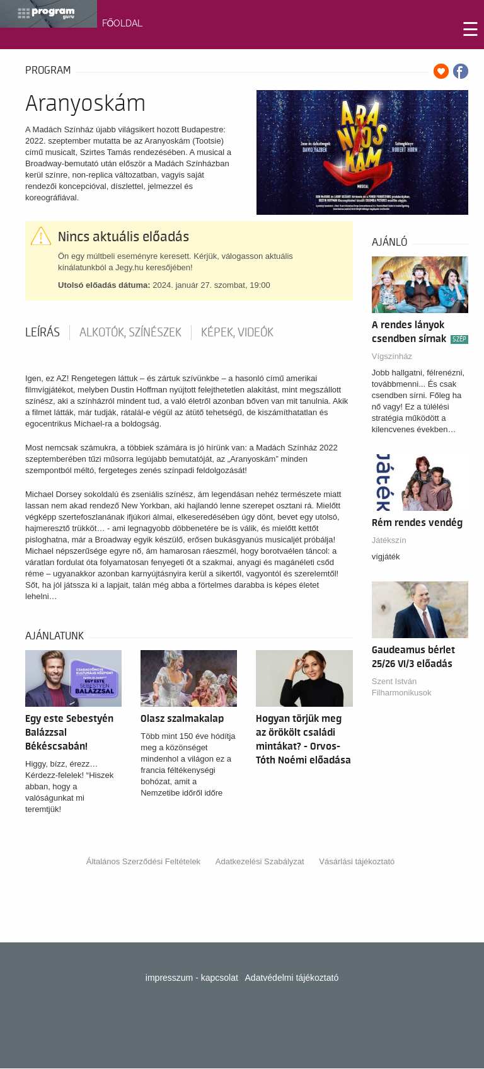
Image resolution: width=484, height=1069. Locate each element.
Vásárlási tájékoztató (357, 861)
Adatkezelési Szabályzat (260, 861)
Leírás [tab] (42, 333)
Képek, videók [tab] (237, 333)
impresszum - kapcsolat (192, 978)
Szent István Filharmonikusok (402, 687)
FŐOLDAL (122, 23)
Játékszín (389, 540)
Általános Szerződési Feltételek (143, 861)
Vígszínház (392, 356)
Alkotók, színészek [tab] (130, 333)
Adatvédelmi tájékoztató (292, 978)
